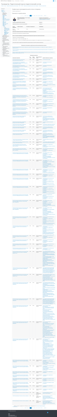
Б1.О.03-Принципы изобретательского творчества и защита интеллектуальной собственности (48, 69)
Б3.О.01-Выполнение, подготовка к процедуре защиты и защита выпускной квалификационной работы (48, 357)
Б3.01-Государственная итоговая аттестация (48, 337)
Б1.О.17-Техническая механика (47, 249)
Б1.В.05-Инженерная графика (46, 59)
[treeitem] (5, 33)
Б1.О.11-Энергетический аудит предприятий (48, 349)
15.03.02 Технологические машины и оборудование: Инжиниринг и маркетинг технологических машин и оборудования (19, 82)
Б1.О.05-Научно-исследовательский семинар (48, 313)
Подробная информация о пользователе (44, 19)
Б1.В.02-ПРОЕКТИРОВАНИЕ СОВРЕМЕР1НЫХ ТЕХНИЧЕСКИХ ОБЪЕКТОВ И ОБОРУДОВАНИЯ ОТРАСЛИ (49, 255)
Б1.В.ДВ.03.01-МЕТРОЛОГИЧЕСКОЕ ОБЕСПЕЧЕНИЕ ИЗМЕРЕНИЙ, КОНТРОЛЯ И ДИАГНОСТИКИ (48, 260)
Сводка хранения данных (11, 415)
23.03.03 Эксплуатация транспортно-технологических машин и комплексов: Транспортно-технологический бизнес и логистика (20, 218)
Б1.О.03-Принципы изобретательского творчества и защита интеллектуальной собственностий (48, 328)
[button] (34, 406)
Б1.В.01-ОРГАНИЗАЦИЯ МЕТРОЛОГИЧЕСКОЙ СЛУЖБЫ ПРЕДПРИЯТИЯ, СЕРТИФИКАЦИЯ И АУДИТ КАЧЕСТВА (48, 119)
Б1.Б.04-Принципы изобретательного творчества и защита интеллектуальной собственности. (48, 117)
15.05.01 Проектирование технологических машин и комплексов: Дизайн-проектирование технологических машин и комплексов (20, 145)
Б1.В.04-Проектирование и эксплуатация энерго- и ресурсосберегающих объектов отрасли (48, 341)
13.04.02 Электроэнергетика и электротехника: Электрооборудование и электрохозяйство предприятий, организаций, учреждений (20, 66)
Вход (9, 413)
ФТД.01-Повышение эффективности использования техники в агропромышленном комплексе (49, 403)
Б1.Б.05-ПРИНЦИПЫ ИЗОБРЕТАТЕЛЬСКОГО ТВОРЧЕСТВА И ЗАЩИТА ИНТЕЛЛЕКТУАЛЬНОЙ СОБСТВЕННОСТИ (49, 252)
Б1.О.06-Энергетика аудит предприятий (48, 272)
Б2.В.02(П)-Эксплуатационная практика (48, 277)
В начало (3, 10)
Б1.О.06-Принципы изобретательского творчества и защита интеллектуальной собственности (48, 128)
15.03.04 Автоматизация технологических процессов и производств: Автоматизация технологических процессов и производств (20, 89)
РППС (4, 26)
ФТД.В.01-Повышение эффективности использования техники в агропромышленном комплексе (49, 398)
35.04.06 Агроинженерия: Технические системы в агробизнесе (21, 392)
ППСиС (5, 27)
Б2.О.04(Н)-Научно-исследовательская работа (49, 172)
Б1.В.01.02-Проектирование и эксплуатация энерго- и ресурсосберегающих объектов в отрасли (48, 308)
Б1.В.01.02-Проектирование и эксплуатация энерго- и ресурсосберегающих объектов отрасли (48, 324)
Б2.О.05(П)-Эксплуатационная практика (48, 224)
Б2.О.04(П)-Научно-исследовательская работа (49, 184)
